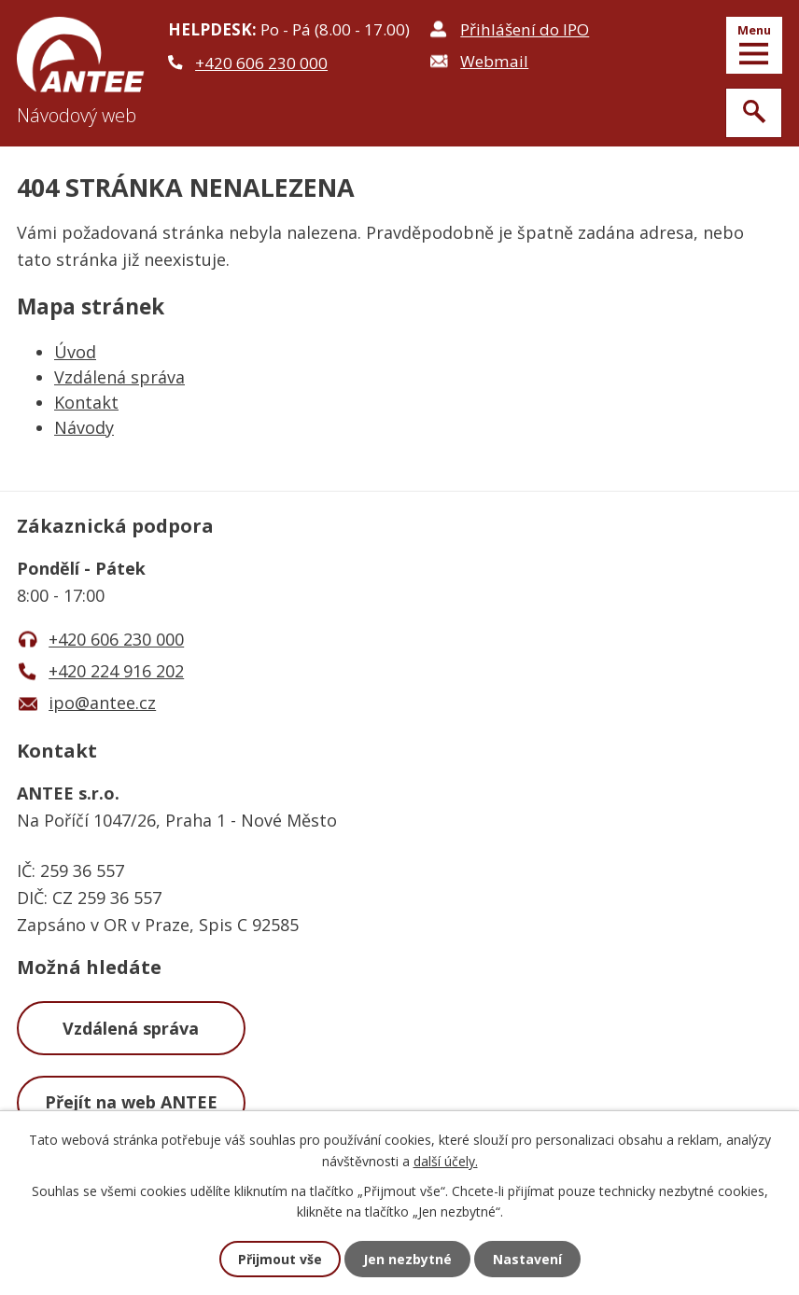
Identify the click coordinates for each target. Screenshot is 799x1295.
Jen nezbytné (407, 1259)
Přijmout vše (280, 1259)
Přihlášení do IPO (524, 29)
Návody (84, 427)
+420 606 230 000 (261, 63)
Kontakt (86, 402)
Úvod (75, 352)
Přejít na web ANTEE (131, 1102)
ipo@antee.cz (102, 702)
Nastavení (527, 1259)
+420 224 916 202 (116, 671)
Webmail (494, 61)
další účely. (446, 1160)
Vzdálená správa (119, 377)
